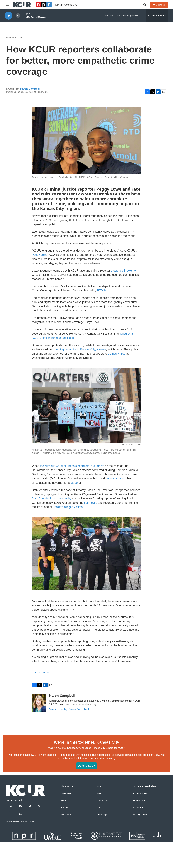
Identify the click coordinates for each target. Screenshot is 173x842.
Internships (102, 814)
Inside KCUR (14, 37)
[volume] (18, 15)
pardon (75, 482)
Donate (160, 4)
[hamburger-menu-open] (8, 5)
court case (90, 502)
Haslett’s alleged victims (68, 507)
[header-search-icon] (145, 4)
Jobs (99, 807)
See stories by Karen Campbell (69, 709)
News (63, 800)
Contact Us (102, 800)
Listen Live (66, 793)
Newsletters (66, 814)
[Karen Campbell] (39, 703)
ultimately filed (117, 353)
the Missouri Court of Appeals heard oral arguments (72, 465)
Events (100, 786)
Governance (139, 800)
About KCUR (67, 786)
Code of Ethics (140, 793)
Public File (138, 807)
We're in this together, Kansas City (86, 742)
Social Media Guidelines (145, 786)
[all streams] (157, 15)
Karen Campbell (30, 88)
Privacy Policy (140, 814)
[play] (8, 15)
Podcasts (65, 807)
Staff (99, 793)
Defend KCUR (86, 765)
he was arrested (115, 478)
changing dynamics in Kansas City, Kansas (79, 349)
